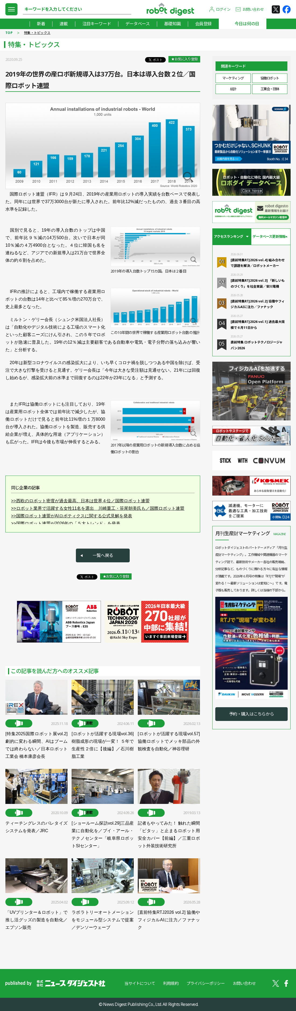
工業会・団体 (269, 88)
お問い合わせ (253, 9)
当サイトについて (139, 983)
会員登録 (203, 24)
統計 (233, 88)
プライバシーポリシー (205, 983)
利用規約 (170, 983)
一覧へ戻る (103, 555)
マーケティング (233, 78)
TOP (9, 32)
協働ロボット (269, 78)
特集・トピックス (37, 32)
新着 (41, 24)
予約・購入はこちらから (251, 714)
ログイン (223, 9)
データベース (137, 24)
